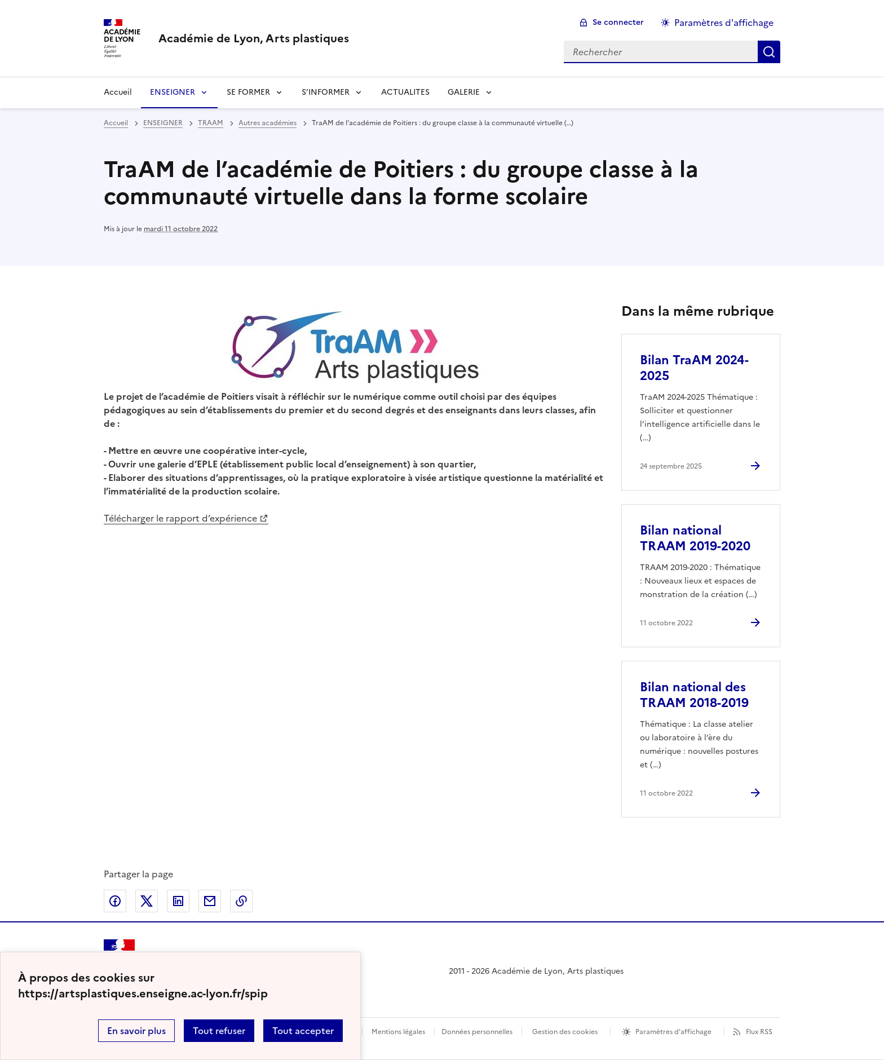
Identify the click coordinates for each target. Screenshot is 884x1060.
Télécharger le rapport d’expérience (180, 518)
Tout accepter (303, 1030)
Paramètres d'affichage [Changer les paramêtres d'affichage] (724, 22)
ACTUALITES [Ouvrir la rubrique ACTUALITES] (405, 92)
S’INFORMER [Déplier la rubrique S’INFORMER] (326, 92)
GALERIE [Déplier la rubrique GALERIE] (464, 92)
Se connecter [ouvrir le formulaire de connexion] (618, 22)
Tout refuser (219, 1030)
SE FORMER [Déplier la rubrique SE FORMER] (248, 92)
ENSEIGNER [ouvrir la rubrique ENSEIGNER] (163, 123)
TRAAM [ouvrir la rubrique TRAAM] (210, 123)
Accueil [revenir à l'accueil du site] (118, 92)
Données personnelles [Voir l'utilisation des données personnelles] (476, 1032)
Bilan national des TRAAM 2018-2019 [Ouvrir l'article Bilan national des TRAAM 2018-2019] (694, 695)
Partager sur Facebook (115, 901)
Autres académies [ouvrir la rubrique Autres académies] (267, 123)
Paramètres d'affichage (673, 1032)
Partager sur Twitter (146, 901)
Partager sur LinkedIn (178, 901)
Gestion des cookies (565, 1032)
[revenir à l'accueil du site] (253, 38)
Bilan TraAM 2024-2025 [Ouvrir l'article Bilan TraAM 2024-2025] (694, 368)
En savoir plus (136, 1030)
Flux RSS (759, 1032)
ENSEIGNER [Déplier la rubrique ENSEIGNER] (172, 92)
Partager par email (209, 901)
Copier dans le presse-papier (241, 901)
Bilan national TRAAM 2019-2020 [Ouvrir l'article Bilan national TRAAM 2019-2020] (695, 538)
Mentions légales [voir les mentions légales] (398, 1032)
